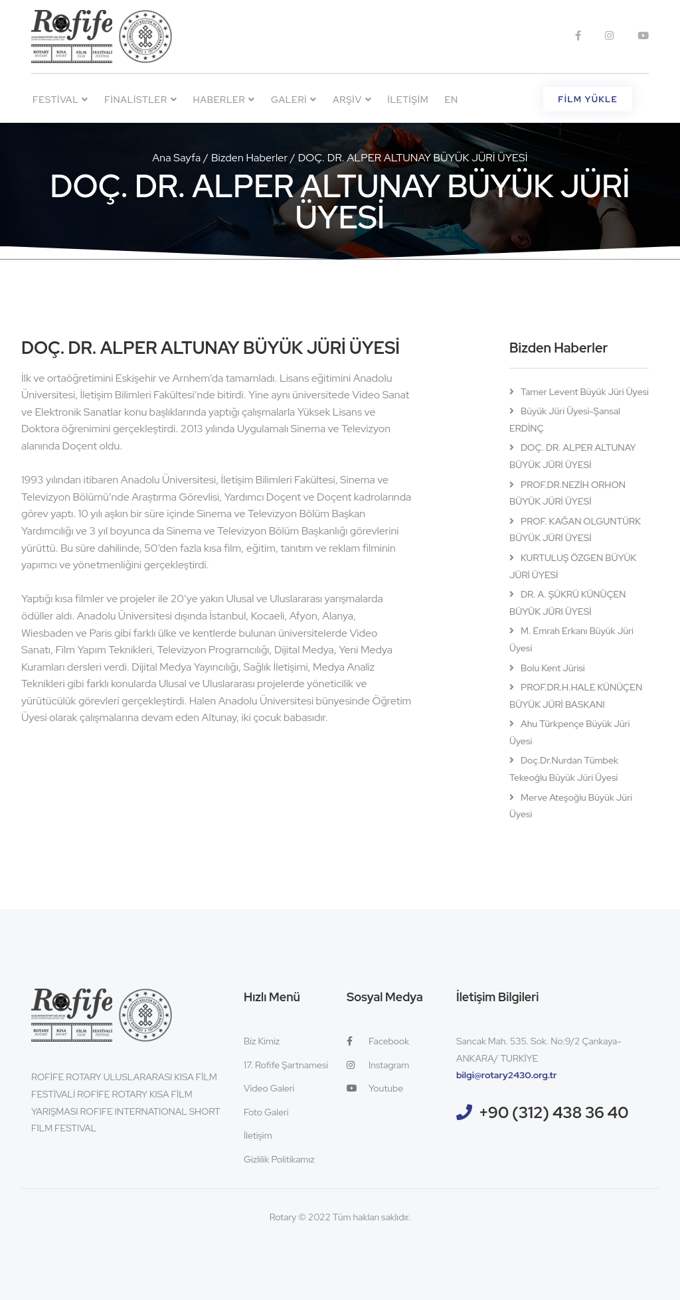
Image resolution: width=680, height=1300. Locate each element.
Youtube (375, 1088)
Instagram (378, 1065)
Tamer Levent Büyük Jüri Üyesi (585, 392)
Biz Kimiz (262, 1041)
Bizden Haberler (249, 158)
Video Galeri (269, 1088)
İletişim (407, 100)
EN (451, 100)
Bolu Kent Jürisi (553, 668)
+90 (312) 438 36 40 (554, 1112)
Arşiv (352, 100)
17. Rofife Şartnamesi (286, 1065)
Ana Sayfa (176, 158)
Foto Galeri (266, 1112)
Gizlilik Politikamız (279, 1159)
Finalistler (140, 100)
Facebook (378, 1041)
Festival (60, 100)
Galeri (294, 100)
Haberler (224, 100)
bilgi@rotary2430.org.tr (506, 1075)
